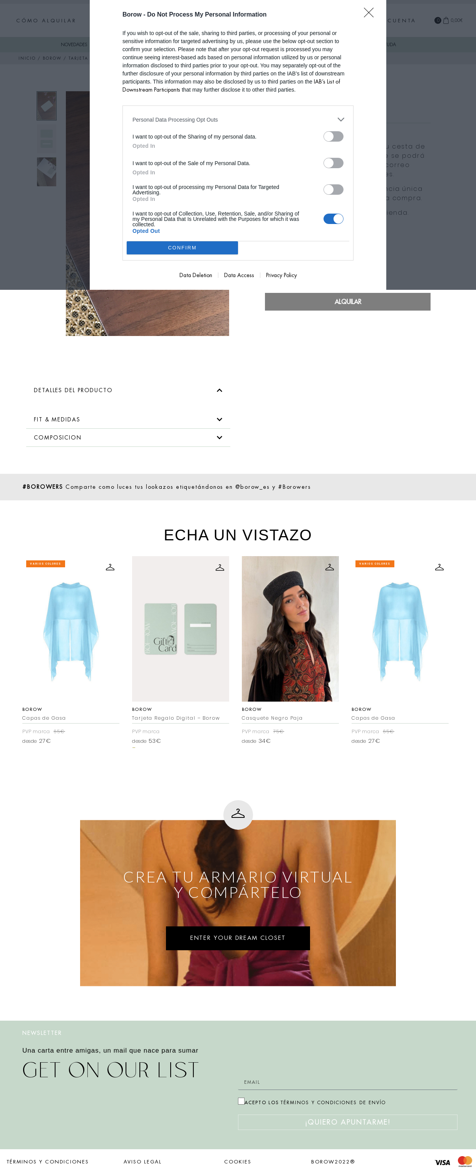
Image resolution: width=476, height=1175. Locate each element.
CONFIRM (182, 248)
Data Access (239, 275)
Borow (93, 709)
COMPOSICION (58, 437)
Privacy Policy (281, 275)
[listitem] (238, 119)
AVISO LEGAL (143, 1161)
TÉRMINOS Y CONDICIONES (48, 1161)
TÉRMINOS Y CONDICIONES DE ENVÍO (333, 1102)
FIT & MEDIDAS (57, 419)
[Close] (371, 15)
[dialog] (238, 145)
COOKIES (237, 1161)
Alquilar (348, 302)
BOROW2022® (333, 1161)
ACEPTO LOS (315, 1102)
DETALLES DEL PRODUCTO (73, 390)
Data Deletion (195, 275)
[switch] (333, 136)
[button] (128, 390)
